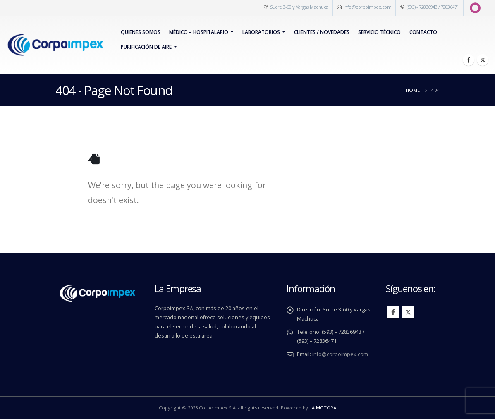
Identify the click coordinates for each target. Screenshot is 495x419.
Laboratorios (261, 32)
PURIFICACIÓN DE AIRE (146, 46)
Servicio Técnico (379, 32)
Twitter (408, 312)
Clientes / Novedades (321, 32)
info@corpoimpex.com (368, 7)
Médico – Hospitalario (198, 32)
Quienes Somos (140, 32)
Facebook (393, 312)
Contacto (423, 32)
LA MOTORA (322, 408)
